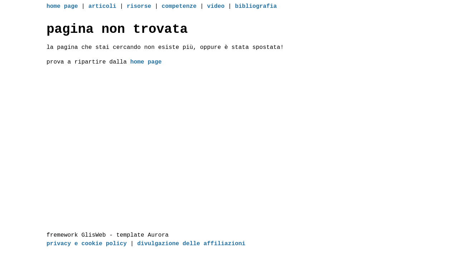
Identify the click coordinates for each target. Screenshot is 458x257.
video (216, 7)
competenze (179, 7)
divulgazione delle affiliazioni (191, 244)
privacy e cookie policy (87, 244)
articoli (102, 7)
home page (62, 7)
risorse (139, 7)
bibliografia (256, 7)
